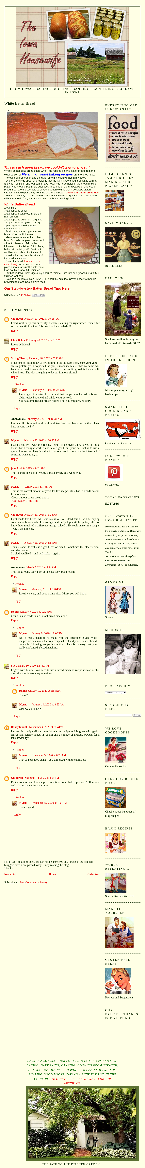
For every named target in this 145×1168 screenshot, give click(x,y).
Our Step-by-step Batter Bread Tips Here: (37, 288)
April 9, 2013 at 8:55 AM (38, 486)
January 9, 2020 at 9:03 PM (47, 633)
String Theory (19, 358)
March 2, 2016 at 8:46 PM (46, 589)
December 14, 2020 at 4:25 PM (41, 777)
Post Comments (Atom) (33, 882)
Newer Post (10, 874)
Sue (13, 665)
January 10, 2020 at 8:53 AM (48, 704)
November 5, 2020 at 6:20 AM (49, 755)
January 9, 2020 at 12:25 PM (36, 611)
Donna (15, 611)
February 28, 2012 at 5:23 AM (43, 340)
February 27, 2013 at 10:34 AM (44, 418)
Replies (19, 384)
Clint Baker (18, 340)
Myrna (23, 389)
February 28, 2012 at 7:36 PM (46, 358)
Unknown (17, 318)
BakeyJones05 (19, 727)
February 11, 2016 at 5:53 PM (40, 542)
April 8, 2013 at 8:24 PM (31, 468)
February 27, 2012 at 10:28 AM (41, 318)
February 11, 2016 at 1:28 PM (40, 514)
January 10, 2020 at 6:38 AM (44, 690)
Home (52, 874)
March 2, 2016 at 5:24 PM (41, 567)
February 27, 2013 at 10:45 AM (41, 440)
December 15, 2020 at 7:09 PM (49, 802)
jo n (13, 468)
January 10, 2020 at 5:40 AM (32, 665)
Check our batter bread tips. (82, 192)
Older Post (94, 874)
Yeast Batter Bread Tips (24, 500)
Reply (14, 330)
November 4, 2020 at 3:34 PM (46, 727)
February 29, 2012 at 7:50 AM (49, 389)
